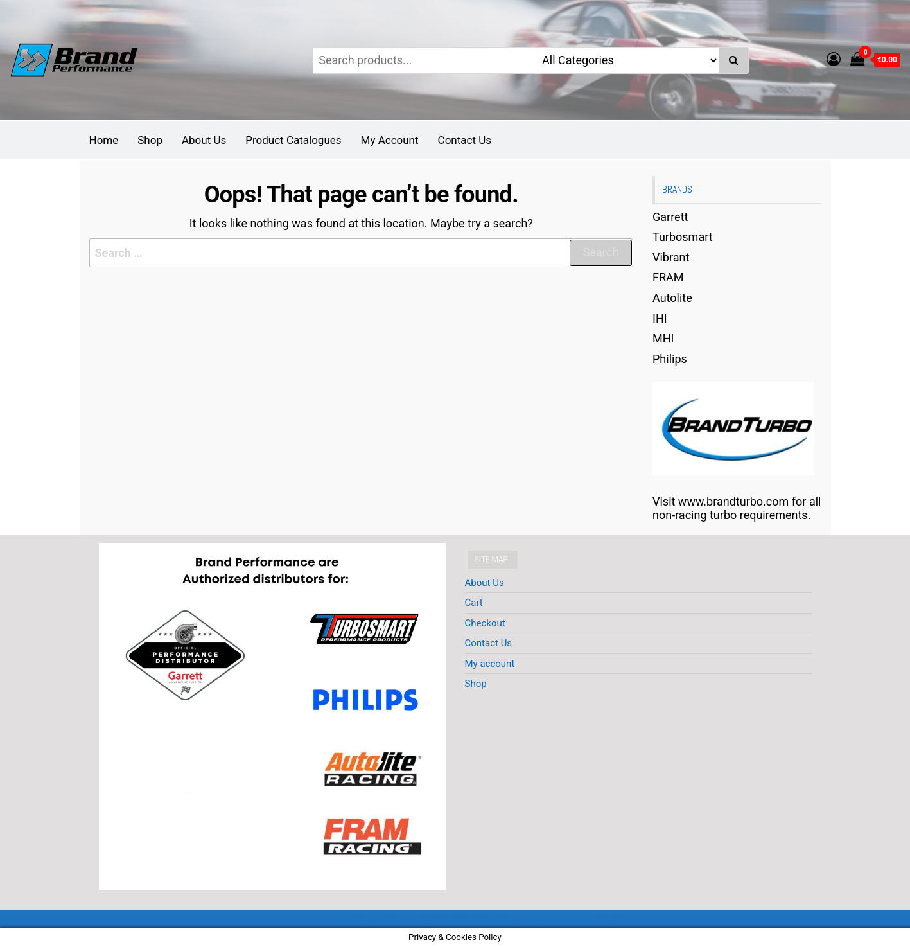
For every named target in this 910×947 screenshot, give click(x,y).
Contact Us (464, 140)
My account (490, 663)
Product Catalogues (293, 140)
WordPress (460, 919)
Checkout (485, 623)
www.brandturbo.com (733, 501)
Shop (149, 140)
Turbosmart (682, 236)
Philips (669, 359)
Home (104, 140)
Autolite (672, 298)
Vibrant (670, 257)
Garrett (670, 217)
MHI (663, 338)
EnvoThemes (586, 919)
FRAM (668, 277)
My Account (390, 140)
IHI (659, 318)
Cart (474, 602)
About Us (204, 140)
